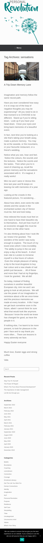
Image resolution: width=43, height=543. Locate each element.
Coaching (7, 468)
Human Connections (11, 486)
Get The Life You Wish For (12, 483)
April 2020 (7, 444)
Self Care (7, 507)
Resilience (7, 504)
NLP (5, 495)
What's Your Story (10, 525)
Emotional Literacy (10, 480)
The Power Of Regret (11, 384)
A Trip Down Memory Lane (17, 85)
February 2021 (9, 426)
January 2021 (8, 429)
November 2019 (9, 450)
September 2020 (9, 432)
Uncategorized (9, 516)
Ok (22, 539)
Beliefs (6, 462)
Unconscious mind (10, 519)
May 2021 (7, 417)
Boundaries (8, 465)
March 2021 (8, 423)
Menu (18, 48)
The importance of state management (16, 390)
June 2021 (7, 414)
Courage (7, 477)
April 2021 (7, 420)
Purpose (7, 501)
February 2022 (9, 411)
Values (6, 522)
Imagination (8, 492)
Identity (6, 489)
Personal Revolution (10, 498)
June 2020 (7, 438)
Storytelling (7, 510)
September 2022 (9, 405)
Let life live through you (11, 393)
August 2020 (8, 435)
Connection (8, 474)
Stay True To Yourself (11, 381)
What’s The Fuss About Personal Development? (20, 387)
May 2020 (7, 441)
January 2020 (8, 447)
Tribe (5, 513)
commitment (8, 471)
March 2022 (8, 408)
